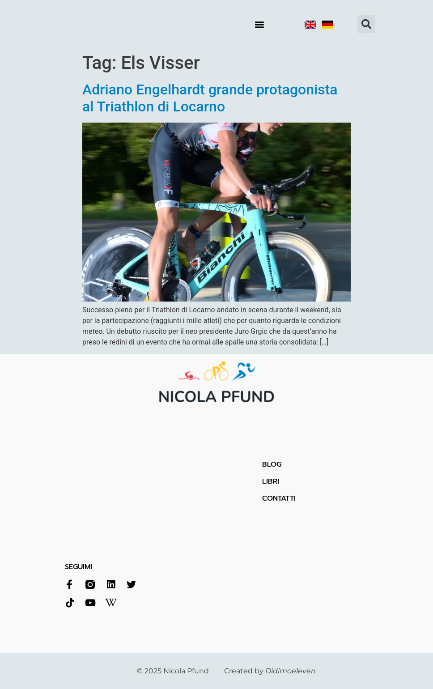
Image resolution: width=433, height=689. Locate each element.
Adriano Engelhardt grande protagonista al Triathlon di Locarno (210, 98)
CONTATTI (279, 498)
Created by (270, 671)
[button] (259, 24)
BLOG (271, 464)
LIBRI (270, 481)
